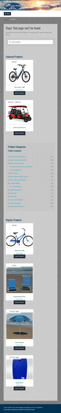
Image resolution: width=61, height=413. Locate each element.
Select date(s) (19, 93)
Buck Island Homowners (18, 180)
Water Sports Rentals (17, 206)
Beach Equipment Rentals (18, 160)
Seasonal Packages (16, 200)
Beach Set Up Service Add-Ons (22, 167)
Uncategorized (17, 170)
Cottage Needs (15, 183)
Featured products (16, 190)
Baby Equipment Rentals (18, 157)
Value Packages (15, 203)
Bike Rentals (14, 173)
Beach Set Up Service (17, 163)
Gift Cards (13, 193)
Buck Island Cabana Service (19, 176)
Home (7, 19)
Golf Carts (13, 196)
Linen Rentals (16, 186)
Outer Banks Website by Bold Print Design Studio (19, 409)
